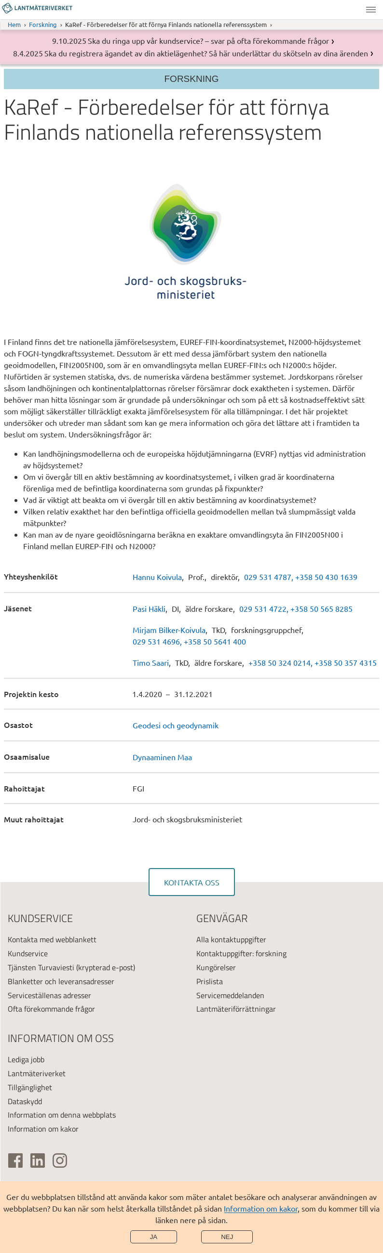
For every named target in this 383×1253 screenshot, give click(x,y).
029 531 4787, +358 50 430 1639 (300, 576)
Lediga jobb (26, 1059)
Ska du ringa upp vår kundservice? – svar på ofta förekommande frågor (208, 40)
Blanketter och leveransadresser (61, 981)
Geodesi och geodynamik (176, 725)
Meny (371, 9)
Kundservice (28, 953)
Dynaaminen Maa (162, 757)
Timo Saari (151, 662)
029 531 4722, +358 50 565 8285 (296, 608)
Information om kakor (261, 1208)
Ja (154, 1236)
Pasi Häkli (149, 608)
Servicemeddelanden (230, 995)
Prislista (209, 981)
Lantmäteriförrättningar (236, 1009)
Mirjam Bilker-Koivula (169, 629)
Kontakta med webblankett (52, 939)
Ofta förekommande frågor (51, 1009)
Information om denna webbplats (62, 1115)
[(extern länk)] (15, 1160)
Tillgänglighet (30, 1087)
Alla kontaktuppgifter (231, 939)
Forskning (43, 24)
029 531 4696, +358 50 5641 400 (189, 641)
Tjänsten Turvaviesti (41, 967)
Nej (227, 1236)
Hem (14, 24)
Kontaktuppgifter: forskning (241, 953)
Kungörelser (216, 967)
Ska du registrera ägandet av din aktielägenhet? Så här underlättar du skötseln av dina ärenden (206, 53)
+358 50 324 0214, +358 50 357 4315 (312, 662)
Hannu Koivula (157, 576)
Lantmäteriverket (37, 1073)
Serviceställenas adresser (49, 995)
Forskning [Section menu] (191, 79)
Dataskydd (25, 1101)
